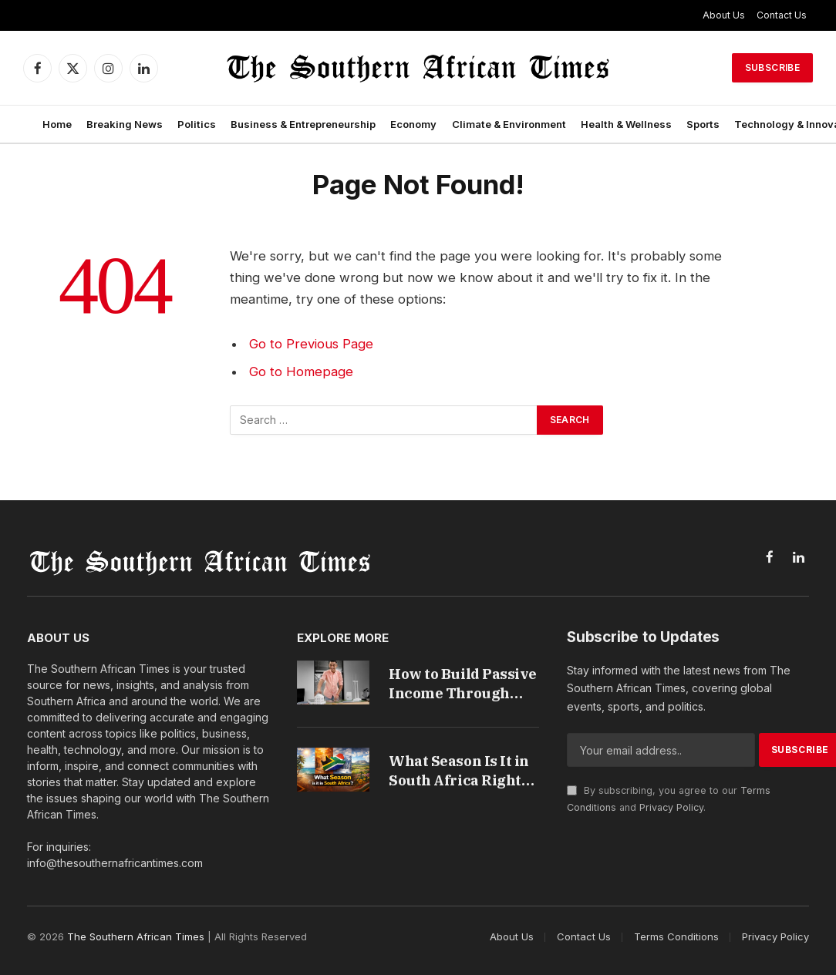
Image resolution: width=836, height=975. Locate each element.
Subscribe (772, 67)
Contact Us (782, 15)
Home (57, 124)
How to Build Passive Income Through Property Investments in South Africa (463, 684)
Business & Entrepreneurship (303, 124)
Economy (413, 124)
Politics (196, 124)
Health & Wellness (626, 124)
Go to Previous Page (311, 343)
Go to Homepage (301, 371)
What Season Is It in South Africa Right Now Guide (460, 772)
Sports (703, 124)
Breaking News (124, 124)
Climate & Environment (509, 124)
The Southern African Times (135, 936)
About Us (724, 15)
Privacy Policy (671, 807)
